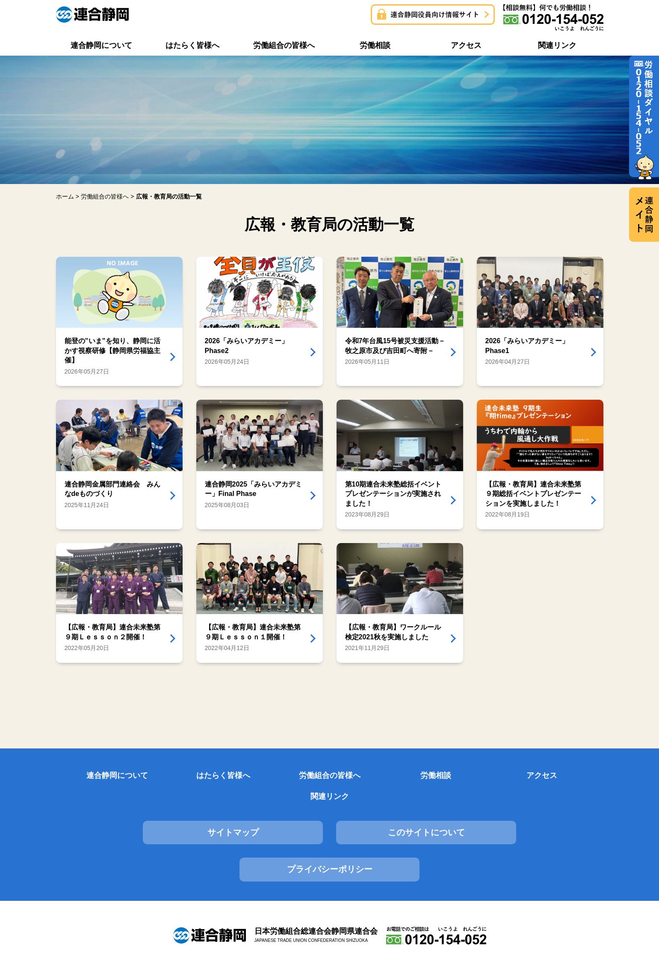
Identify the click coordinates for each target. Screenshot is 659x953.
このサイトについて (329, 812)
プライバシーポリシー (516, 812)
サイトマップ (142, 812)
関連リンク (563, 776)
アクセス (469, 776)
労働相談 (376, 776)
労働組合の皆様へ (282, 776)
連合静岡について (96, 776)
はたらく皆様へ (189, 776)
